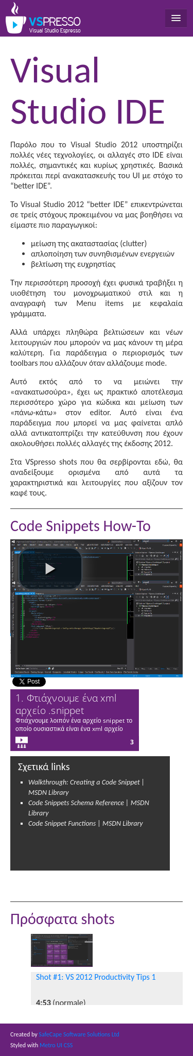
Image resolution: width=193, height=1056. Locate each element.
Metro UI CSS (56, 1045)
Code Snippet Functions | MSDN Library (85, 823)
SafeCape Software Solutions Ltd (79, 1034)
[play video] (50, 568)
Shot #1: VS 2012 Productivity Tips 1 (96, 977)
